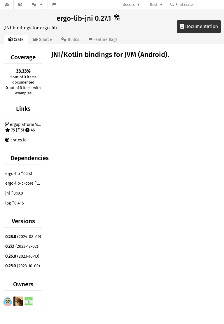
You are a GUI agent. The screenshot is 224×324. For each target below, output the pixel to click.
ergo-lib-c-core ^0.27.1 (24, 183)
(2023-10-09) (22, 266)
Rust (154, 4)
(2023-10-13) (22, 256)
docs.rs (129, 4)
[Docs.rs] (6, 4)
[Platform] (37, 4)
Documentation (199, 26)
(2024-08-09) (23, 236)
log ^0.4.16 (14, 203)
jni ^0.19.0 (14, 193)
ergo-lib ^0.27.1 (18, 173)
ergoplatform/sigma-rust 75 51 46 (24, 127)
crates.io (16, 140)
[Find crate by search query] (199, 4)
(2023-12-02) (21, 246)
